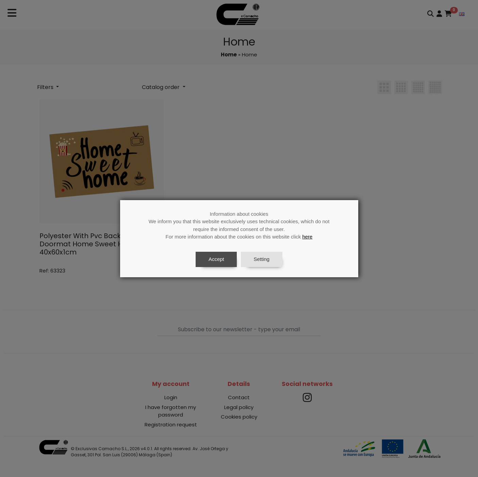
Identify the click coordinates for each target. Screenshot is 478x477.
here (307, 237)
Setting (261, 259)
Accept (216, 259)
